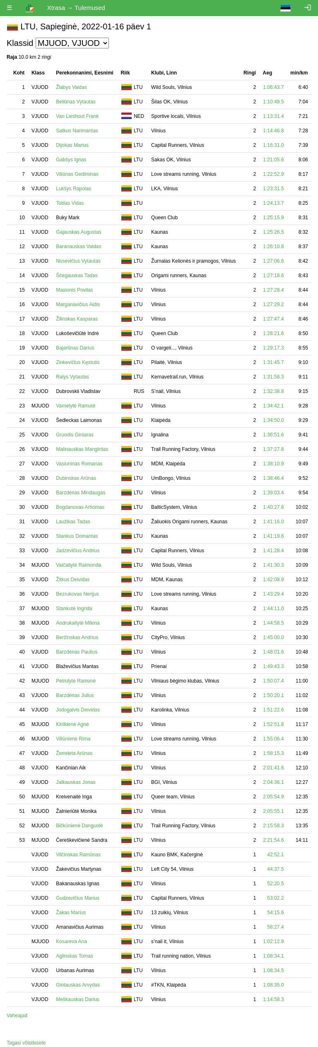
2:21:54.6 (273, 840)
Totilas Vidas (70, 203)
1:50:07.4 (273, 681)
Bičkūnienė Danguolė (79, 826)
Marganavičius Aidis (78, 304)
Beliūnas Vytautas (76, 102)
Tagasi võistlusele (26, 1043)
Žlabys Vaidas (71, 87)
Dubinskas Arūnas (76, 478)
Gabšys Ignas (71, 160)
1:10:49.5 (273, 102)
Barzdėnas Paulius (76, 652)
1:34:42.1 (273, 406)
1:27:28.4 (273, 290)
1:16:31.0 (273, 145)
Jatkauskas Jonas (75, 782)
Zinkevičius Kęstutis (77, 362)
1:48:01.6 (273, 652)
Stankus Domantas (77, 536)
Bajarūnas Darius (75, 348)
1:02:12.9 (273, 941)
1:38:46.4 (273, 478)
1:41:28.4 (273, 550)
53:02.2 (275, 898)
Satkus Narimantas (77, 131)
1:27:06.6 (273, 261)
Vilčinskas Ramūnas (78, 855)
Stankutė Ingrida (74, 608)
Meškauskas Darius (77, 999)
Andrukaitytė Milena (77, 623)
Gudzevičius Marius (77, 898)
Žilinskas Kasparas (77, 319)
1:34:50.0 (273, 420)
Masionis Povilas (74, 290)
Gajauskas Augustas (78, 232)
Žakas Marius (71, 912)
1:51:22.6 (273, 710)
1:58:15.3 (273, 753)
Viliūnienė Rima (73, 739)
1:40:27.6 (273, 507)
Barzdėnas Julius (75, 695)
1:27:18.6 (273, 275)
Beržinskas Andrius (77, 637)
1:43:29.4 (273, 594)
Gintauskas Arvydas (78, 985)
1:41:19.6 (273, 536)
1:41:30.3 (273, 565)
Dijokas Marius (72, 145)
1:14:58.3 (273, 999)
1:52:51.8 (273, 724)
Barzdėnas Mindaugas (80, 493)
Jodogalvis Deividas (78, 710)
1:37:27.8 (273, 449)
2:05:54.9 (273, 797)
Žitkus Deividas (72, 579)
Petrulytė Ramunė (76, 681)
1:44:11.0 (273, 608)
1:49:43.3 (273, 666)
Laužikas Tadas (73, 522)
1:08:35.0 (273, 985)
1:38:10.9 (273, 464)
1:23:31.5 (273, 189)
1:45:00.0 (273, 637)
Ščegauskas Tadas (77, 275)
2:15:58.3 (273, 826)
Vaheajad (17, 1015)
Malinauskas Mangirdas (82, 449)
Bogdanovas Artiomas (80, 507)
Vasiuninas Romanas (79, 464)
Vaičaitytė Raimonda (78, 565)
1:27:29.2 (273, 304)
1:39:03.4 (273, 493)
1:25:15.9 (273, 217)
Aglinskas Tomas (74, 956)
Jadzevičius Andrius (77, 550)
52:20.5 (275, 883)
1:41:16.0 (273, 522)
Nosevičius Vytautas (78, 261)
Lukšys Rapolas (73, 189)
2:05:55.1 (273, 811)
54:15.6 (275, 912)
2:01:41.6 (273, 768)
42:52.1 (275, 855)
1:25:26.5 (273, 232)
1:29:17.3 (273, 348)
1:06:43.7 (273, 87)
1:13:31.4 (273, 116)
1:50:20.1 (273, 695)
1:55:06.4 (273, 739)
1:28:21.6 (273, 333)
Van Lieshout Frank (77, 116)
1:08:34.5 (273, 970)
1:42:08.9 (273, 579)
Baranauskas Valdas (78, 246)
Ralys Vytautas (72, 377)
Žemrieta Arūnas (74, 753)
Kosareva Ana (71, 941)
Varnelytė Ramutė (75, 406)
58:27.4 (275, 927)
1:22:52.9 (273, 174)
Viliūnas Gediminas (77, 174)
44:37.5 (275, 869)
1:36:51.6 (273, 435)
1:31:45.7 (273, 362)
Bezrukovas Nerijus (77, 594)
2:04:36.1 (273, 782)
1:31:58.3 (273, 377)
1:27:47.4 (273, 319)
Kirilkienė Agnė (72, 724)
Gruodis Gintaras (75, 435)
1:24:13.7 (273, 203)
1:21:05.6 (273, 160)
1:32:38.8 (273, 391)
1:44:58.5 (273, 623)
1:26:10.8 (273, 246)
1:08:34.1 (273, 956)
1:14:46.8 (273, 131)
